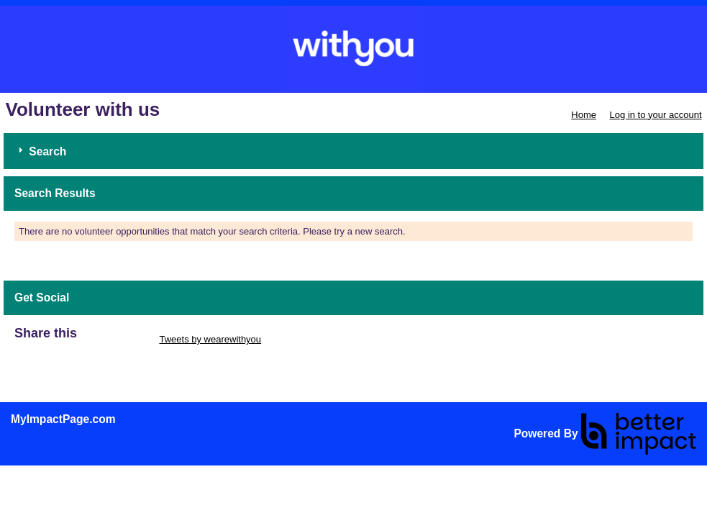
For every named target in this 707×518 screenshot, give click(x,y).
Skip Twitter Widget (117, 339)
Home (583, 114)
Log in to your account (656, 114)
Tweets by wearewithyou (210, 339)
